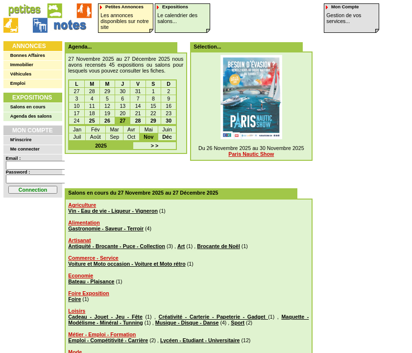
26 (107, 121)
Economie (80, 275)
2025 (101, 146)
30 (168, 121)
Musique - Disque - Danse (187, 323)
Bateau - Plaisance (91, 281)
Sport (237, 323)
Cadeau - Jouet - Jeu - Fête (105, 317)
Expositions (32, 97)
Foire (74, 299)
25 (92, 121)
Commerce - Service (93, 258)
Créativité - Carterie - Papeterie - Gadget (213, 317)
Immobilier (21, 64)
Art (181, 246)
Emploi (17, 83)
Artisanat (79, 240)
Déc (167, 137)
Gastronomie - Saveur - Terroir (106, 228)
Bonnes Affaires (27, 55)
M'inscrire (21, 139)
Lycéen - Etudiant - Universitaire (200, 340)
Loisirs (76, 311)
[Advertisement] (185, 171)
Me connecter (25, 149)
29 (153, 121)
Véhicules (21, 74)
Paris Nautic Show (251, 154)
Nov (148, 137)
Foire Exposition (88, 293)
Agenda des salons (31, 116)
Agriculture (82, 205)
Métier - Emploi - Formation (102, 334)
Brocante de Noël (218, 246)
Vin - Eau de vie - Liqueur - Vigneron (113, 211)
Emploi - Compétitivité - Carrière (108, 340)
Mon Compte (32, 130)
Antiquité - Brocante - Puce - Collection (116, 246)
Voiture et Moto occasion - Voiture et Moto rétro (126, 264)
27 (122, 121)
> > (154, 146)
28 (138, 121)
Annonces (29, 46)
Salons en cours (28, 106)
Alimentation (84, 223)
